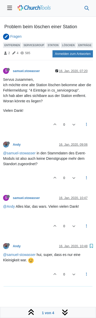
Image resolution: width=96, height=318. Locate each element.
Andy (17, 144)
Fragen (16, 36)
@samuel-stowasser (19, 153)
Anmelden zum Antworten (73, 54)
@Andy (9, 206)
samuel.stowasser (26, 71)
